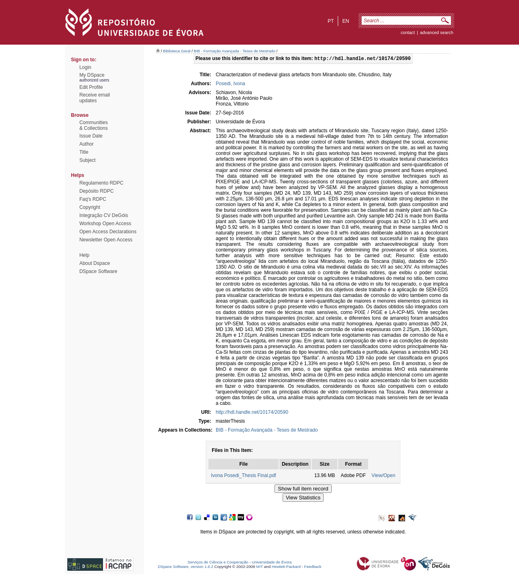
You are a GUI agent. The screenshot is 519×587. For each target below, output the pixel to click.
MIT (259, 567)
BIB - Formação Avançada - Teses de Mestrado (234, 51)
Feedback (313, 567)
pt (331, 21)
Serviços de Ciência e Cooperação (218, 563)
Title (83, 152)
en (345, 21)
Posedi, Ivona (230, 84)
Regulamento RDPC (101, 183)
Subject (87, 160)
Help (84, 255)
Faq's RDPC (92, 199)
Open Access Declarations (108, 231)
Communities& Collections (93, 125)
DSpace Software (98, 271)
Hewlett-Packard (286, 567)
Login (85, 67)
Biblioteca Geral (177, 51)
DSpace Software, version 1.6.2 (185, 567)
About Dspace (94, 263)
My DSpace (92, 75)
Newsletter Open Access (106, 240)
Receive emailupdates (94, 97)
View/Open (383, 476)
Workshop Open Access (105, 223)
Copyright (89, 207)
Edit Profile (91, 87)
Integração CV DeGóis (103, 215)
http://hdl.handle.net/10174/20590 (252, 413)
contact (408, 32)
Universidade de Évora (272, 563)
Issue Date (91, 136)
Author (86, 144)
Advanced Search (436, 32)
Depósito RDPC (96, 191)
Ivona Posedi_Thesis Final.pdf (243, 476)
